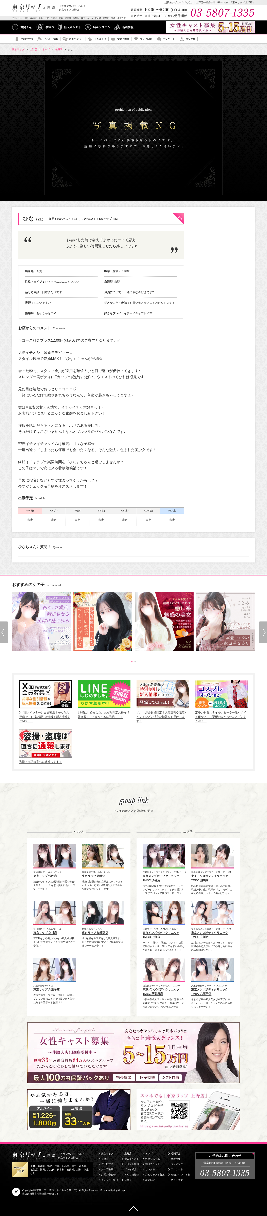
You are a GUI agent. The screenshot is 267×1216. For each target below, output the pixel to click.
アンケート (169, 39)
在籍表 (50, 27)
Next (263, 632)
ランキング (100, 39)
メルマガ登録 (131, 1174)
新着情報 (128, 27)
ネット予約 (177, 1180)
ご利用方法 (27, 39)
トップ (149, 1153)
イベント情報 (51, 39)
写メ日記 (150, 1180)
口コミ (128, 1180)
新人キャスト (72, 27)
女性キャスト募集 (155, 1174)
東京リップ (107, 1153)
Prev (4, 632)
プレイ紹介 (146, 39)
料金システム (101, 27)
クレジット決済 (109, 1180)
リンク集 (190, 39)
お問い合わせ (108, 1174)
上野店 (128, 1153)
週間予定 (26, 27)
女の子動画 (123, 39)
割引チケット (76, 39)
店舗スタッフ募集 (180, 1174)
